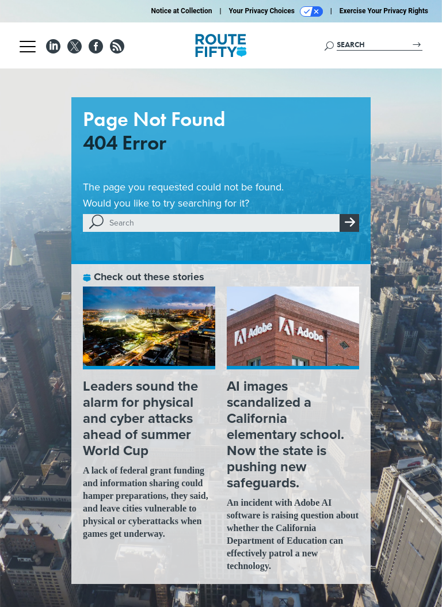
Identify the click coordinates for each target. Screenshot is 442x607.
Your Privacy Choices (276, 11)
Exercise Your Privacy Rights (384, 11)
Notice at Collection (181, 11)
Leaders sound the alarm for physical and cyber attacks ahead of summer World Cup (140, 418)
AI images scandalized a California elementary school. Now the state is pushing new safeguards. (285, 434)
